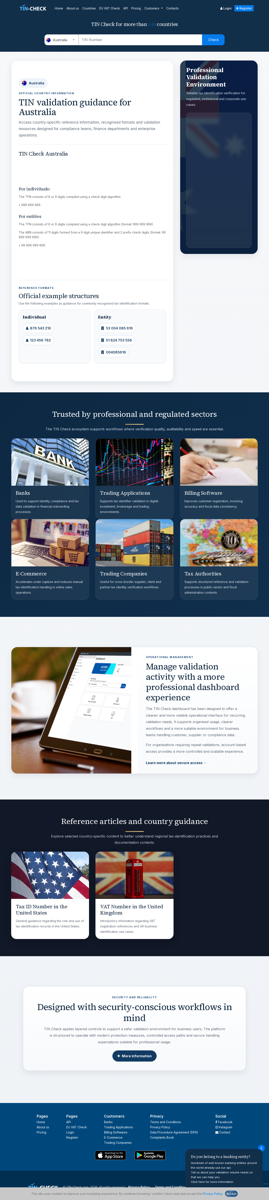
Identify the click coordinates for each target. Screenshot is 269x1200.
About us (72, 8)
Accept (231, 1193)
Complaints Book (162, 1137)
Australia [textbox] (56, 40)
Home (59, 8)
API (125, 8)
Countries (89, 8)
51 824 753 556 (116, 340)
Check (213, 40)
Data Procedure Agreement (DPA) (174, 1132)
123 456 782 (38, 340)
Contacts (172, 8)
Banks (108, 1122)
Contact (222, 1132)
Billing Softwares (115, 1132)
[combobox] (61, 39)
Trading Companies (118, 1142)
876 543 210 (38, 328)
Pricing (136, 8)
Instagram (223, 1127)
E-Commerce (113, 1137)
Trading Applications (118, 1127)
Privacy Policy (213, 1193)
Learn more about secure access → (176, 763)
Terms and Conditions (165, 1122)
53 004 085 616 (117, 328)
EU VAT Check (109, 8)
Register (244, 8)
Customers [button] (152, 8)
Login (226, 8)
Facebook (224, 1122)
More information (134, 1056)
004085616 (113, 352)
